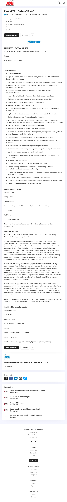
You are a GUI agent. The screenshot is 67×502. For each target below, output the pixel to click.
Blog (33, 456)
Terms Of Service (33, 435)
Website (9, 366)
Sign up (33, 486)
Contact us (33, 432)
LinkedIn (31, 441)
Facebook (35, 441)
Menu (3, 2)
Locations (33, 472)
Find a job (33, 450)
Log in (33, 483)
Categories (33, 475)
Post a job (33, 460)
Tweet (6, 378)
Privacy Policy (33, 437)
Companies (33, 453)
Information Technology (16, 24)
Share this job (32, 35)
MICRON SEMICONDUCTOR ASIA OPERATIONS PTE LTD (27, 15)
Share (11, 378)
